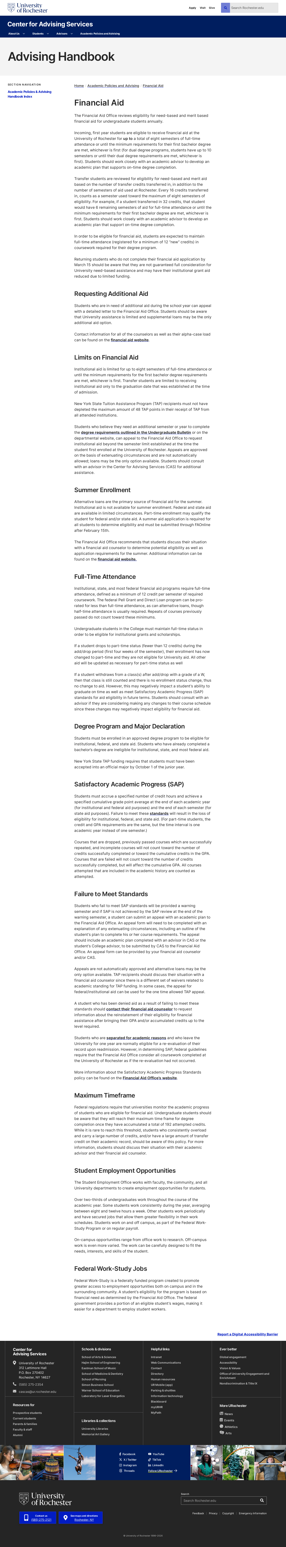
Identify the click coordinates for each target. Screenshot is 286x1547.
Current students (24, 1418)
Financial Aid (153, 86)
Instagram (128, 1465)
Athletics (229, 1426)
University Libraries (95, 1429)
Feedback (198, 1513)
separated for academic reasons (136, 1037)
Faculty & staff (22, 1429)
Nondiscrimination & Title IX (238, 1383)
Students (37, 33)
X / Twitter (128, 1459)
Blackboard (158, 1401)
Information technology (167, 1396)
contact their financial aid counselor (139, 1009)
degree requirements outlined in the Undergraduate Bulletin (136, 432)
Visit (203, 8)
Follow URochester (162, 1471)
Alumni (18, 1435)
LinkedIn (156, 1465)
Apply (192, 8)
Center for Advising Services (50, 23)
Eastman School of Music (99, 1368)
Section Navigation (24, 84)
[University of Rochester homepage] (27, 8)
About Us (13, 33)
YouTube (156, 1454)
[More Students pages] (48, 34)
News (226, 1413)
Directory (157, 1374)
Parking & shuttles (163, 1390)
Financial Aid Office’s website (150, 1077)
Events (227, 1420)
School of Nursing (94, 1379)
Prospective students (27, 1413)
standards (159, 813)
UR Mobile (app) (162, 1385)
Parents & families (25, 1424)
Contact (156, 1368)
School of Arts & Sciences (99, 1357)
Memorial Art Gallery (96, 1434)
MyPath (156, 1412)
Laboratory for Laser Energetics (103, 1396)
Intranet (156, 1357)
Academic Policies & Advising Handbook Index (29, 94)
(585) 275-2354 (31, 1384)
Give (212, 8)
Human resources (163, 1379)
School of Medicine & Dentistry (102, 1374)
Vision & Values (230, 1368)
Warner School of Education (101, 1390)
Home (79, 86)
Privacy (213, 1513)
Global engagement (233, 1357)
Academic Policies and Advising (100, 33)
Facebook (127, 1454)
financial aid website (130, 339)
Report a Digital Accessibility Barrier (247, 1334)
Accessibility (228, 1362)
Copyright (228, 1513)
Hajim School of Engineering (101, 1362)
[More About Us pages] (24, 34)
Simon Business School (98, 1385)
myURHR (157, 1407)
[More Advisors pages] (72, 34)
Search (185, 1494)
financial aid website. (117, 559)
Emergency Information (253, 1513)
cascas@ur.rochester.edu (37, 1391)
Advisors (61, 33)
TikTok (154, 1459)
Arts (226, 1433)
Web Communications (166, 1362)
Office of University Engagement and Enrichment (244, 1376)
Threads (127, 1471)
